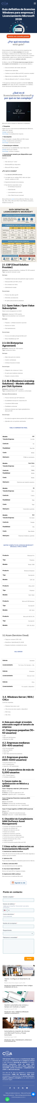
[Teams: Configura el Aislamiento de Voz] (18, 970)
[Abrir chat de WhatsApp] (7, 1099)
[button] (35, 3)
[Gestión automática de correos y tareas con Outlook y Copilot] (18, 996)
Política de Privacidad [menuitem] (26, 1093)
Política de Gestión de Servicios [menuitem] (13, 1093)
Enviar (29, 958)
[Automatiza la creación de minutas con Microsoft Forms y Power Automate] (18, 1022)
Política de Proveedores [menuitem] (8, 1095)
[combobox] (18, 933)
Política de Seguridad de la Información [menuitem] (24, 1095)
